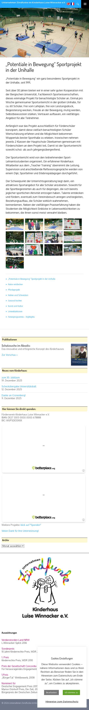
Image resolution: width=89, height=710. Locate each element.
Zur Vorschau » (10, 354)
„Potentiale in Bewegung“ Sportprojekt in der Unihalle (31, 279)
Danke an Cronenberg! (14, 395)
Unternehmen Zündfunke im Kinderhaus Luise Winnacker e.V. (34, 2)
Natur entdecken (15, 284)
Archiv (5, 540)
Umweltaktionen (15, 311)
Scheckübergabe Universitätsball (19, 386)
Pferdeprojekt (14, 290)
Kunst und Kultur (15, 306)
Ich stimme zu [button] (71, 692)
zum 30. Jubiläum (11, 377)
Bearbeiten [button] (51, 692)
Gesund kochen (15, 300)
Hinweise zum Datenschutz (62, 701)
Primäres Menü (85, 4)
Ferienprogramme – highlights (21, 317)
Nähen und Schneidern (18, 295)
